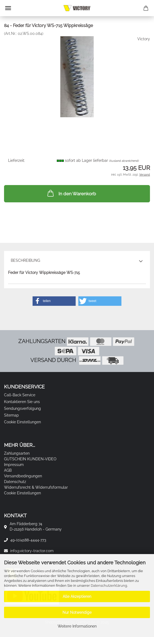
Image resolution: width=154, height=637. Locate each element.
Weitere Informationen (77, 626)
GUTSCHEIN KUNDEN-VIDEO (30, 459)
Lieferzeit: (16, 160)
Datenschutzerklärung (109, 586)
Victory (143, 39)
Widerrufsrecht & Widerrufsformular (36, 487)
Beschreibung (25, 260)
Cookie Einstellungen (22, 422)
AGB (8, 470)
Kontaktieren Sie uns (22, 402)
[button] (54, 301)
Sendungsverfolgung (22, 408)
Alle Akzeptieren (77, 596)
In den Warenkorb (71, 193)
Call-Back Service (19, 395)
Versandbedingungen (23, 476)
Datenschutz (15, 482)
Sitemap (11, 415)
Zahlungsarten (17, 453)
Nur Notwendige (77, 612)
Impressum (14, 464)
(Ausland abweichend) (124, 161)
